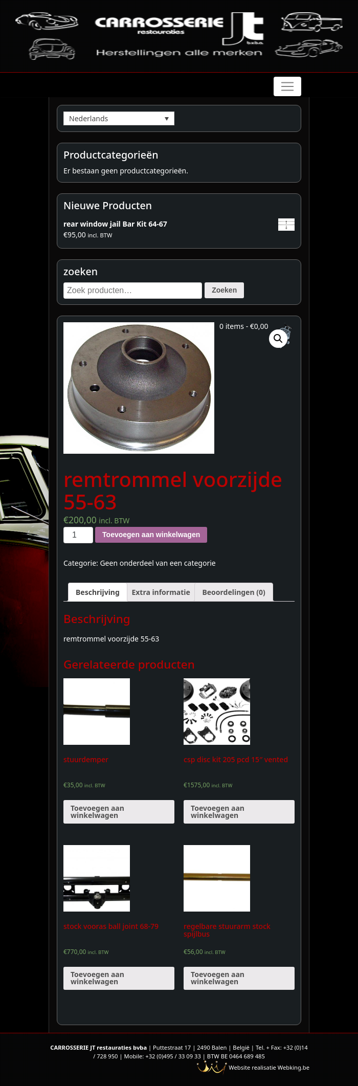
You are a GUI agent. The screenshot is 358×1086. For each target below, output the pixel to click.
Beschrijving (98, 592)
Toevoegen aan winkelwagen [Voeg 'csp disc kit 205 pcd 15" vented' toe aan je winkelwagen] (217, 811)
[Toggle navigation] (287, 86)
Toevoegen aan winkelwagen (151, 534)
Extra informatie (160, 592)
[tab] (97, 592)
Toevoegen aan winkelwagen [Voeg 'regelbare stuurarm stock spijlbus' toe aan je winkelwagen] (217, 977)
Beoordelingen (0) (233, 592)
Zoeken (224, 290)
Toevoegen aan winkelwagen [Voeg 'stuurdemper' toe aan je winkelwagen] (97, 811)
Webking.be (293, 1067)
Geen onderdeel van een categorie (157, 563)
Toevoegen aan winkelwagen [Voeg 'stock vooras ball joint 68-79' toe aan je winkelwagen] (97, 977)
